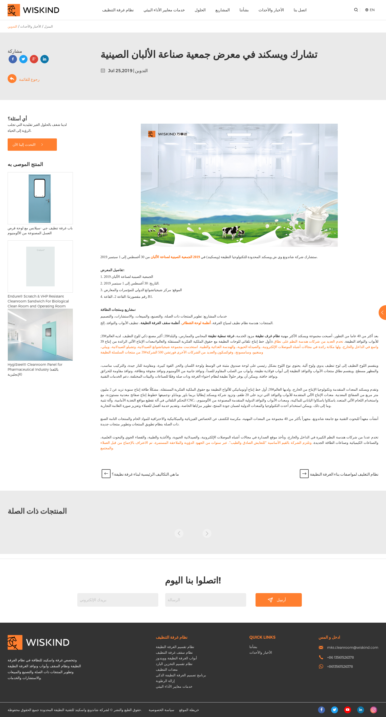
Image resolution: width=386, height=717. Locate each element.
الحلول (200, 10)
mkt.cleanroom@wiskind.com (352, 647)
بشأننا (244, 10)
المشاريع (222, 10)
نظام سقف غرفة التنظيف (174, 652)
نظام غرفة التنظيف (118, 10)
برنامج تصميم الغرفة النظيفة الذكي (181, 675)
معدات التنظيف (167, 669)
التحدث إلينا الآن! (28, 144)
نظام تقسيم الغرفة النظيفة (175, 647)
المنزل (48, 26)
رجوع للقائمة (24, 78)
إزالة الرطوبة (165, 681)
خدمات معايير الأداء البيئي (164, 10)
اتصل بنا (300, 10)
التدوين (12, 26)
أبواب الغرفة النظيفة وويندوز (176, 658)
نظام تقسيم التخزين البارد (174, 664)
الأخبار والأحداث (271, 10)
